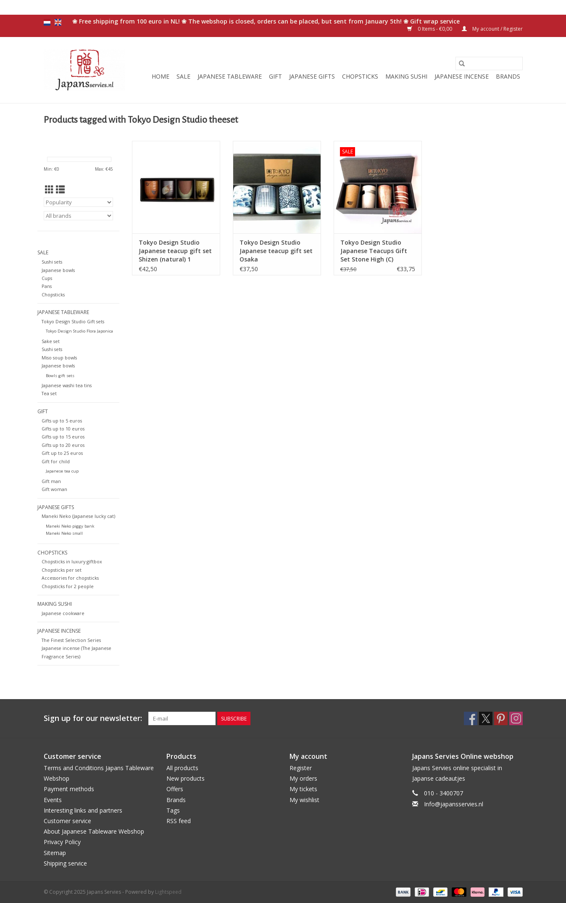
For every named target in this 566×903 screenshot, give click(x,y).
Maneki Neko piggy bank (70, 526)
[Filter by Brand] (78, 215)
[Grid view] (49, 189)
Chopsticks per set (62, 570)
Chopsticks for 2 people (68, 586)
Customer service (67, 821)
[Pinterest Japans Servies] (501, 718)
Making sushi (406, 76)
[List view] (60, 189)
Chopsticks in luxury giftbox (72, 561)
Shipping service (65, 863)
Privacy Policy (62, 842)
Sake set (51, 341)
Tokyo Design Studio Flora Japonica (79, 331)
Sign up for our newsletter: (93, 718)
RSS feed (178, 821)
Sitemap (55, 853)
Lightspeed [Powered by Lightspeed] (168, 891)
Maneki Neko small (64, 533)
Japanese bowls (58, 270)
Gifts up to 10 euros (63, 428)
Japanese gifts (312, 76)
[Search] (489, 63)
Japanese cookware (63, 613)
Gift (275, 76)
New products (185, 778)
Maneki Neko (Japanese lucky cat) (78, 516)
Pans (47, 286)
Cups (47, 278)
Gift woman (54, 489)
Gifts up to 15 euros (63, 436)
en (58, 22)
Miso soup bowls (59, 357)
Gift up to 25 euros (62, 453)
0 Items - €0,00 (430, 28)
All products (182, 768)
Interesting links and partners (83, 810)
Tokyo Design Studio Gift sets (73, 321)
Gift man (51, 481)
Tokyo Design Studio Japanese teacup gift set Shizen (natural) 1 (175, 250)
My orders (303, 778)
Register (301, 768)
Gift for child (56, 461)
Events (53, 800)
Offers (174, 789)
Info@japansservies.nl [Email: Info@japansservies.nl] (453, 804)
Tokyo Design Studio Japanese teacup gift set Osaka (276, 250)
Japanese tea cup (62, 471)
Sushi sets (52, 262)
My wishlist (304, 800)
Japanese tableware (229, 76)
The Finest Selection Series (71, 640)
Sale (183, 76)
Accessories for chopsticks (70, 578)
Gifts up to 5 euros (62, 420)
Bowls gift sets (60, 375)
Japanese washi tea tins (67, 385)
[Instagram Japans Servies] (516, 718)
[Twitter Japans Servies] (485, 718)
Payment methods (69, 789)
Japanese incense (461, 76)
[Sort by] (78, 202)
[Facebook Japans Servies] (470, 718)
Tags (173, 810)
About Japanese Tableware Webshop (94, 831)
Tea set (49, 393)
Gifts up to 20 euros (63, 445)
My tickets (303, 789)
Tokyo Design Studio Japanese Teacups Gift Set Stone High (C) (373, 250)
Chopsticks (360, 76)
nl (47, 22)
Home (160, 76)
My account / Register (492, 28)
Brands (508, 76)
